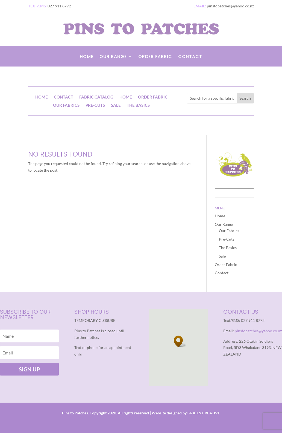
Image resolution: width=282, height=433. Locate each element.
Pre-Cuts (95, 105)
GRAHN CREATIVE (203, 413)
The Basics (138, 105)
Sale (116, 105)
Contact (190, 57)
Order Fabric (155, 57)
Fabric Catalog (96, 97)
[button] (180, 341)
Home (86, 57)
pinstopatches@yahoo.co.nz (258, 330)
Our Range (113, 57)
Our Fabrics (66, 105)
